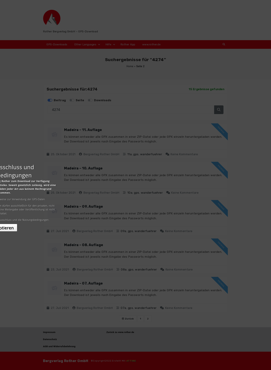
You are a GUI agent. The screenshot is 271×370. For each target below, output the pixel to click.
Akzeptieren (136, 216)
